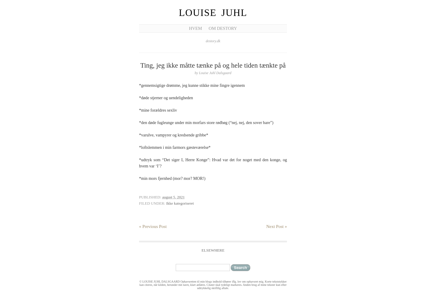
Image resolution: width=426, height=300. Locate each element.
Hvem (195, 28)
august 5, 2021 (173, 197)
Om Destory (223, 28)
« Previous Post (153, 226)
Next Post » (276, 226)
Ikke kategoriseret (180, 203)
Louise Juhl (213, 12)
